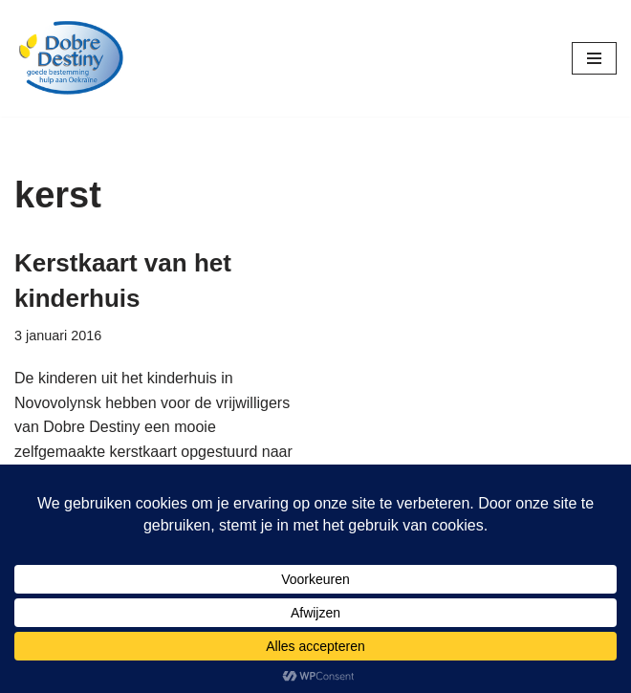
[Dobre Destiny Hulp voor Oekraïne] (71, 58)
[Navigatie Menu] (594, 58)
